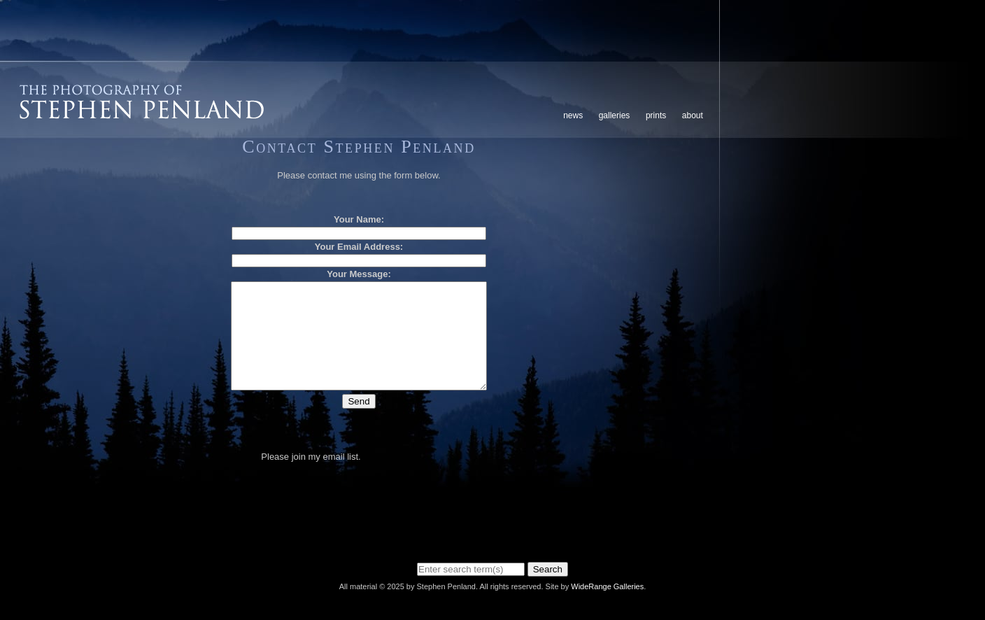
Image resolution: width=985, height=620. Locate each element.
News (573, 115)
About (692, 115)
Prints (656, 115)
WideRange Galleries (607, 586)
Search (547, 569)
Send (358, 422)
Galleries (614, 115)
